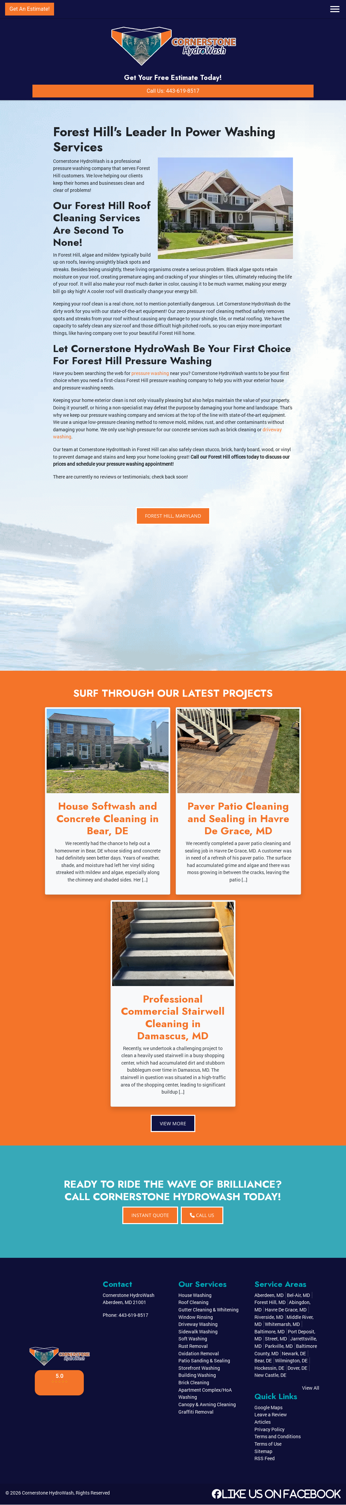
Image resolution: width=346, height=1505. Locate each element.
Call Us (202, 1215)
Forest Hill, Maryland (173, 516)
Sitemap (263, 1451)
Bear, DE (263, 1361)
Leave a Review (270, 1415)
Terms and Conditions (277, 1437)
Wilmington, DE (291, 1361)
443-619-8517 (133, 1315)
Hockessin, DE (269, 1368)
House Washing (195, 1295)
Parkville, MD (279, 1346)
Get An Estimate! (29, 9)
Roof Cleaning (193, 1302)
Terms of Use (267, 1444)
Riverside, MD (268, 1317)
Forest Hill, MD (270, 1302)
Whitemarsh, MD (282, 1324)
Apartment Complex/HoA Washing (205, 1393)
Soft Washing (192, 1339)
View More (173, 1123)
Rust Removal (193, 1346)
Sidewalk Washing (198, 1332)
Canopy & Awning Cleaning (207, 1404)
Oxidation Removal (198, 1353)
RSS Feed (264, 1458)
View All (310, 1388)
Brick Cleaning (193, 1383)
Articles (262, 1422)
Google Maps (268, 1408)
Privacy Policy (269, 1429)
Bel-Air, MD (298, 1295)
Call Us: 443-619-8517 (173, 91)
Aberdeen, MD (268, 1295)
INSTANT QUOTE (150, 1215)
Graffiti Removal (196, 1412)
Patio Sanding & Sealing (204, 1361)
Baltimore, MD (269, 1332)
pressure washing (150, 373)
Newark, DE (294, 1353)
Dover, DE (297, 1368)
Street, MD (276, 1339)
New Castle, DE (270, 1375)
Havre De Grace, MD (285, 1310)
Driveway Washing (198, 1324)
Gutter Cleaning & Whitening (208, 1310)
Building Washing (197, 1375)
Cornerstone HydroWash (48, 1492)
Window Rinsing (195, 1317)
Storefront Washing (199, 1368)
